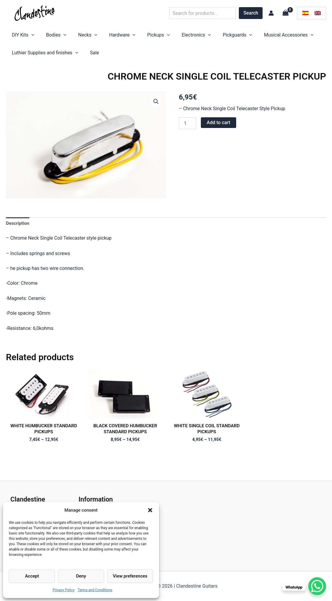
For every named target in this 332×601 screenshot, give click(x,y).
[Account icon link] (271, 13)
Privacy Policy (64, 590)
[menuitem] (305, 13)
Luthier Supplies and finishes (42, 57)
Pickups (131, 36)
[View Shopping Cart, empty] (285, 12)
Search (251, 13)
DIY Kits (20, 36)
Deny (81, 576)
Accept (32, 576)
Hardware (101, 36)
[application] (28, 36)
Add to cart (218, 128)
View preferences (130, 576)
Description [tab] (18, 229)
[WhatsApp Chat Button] (317, 586)
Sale (85, 57)
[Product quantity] (187, 129)
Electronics (163, 36)
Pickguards (199, 36)
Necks (72, 36)
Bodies (47, 36)
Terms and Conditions (94, 590)
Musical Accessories (244, 36)
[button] (150, 510)
